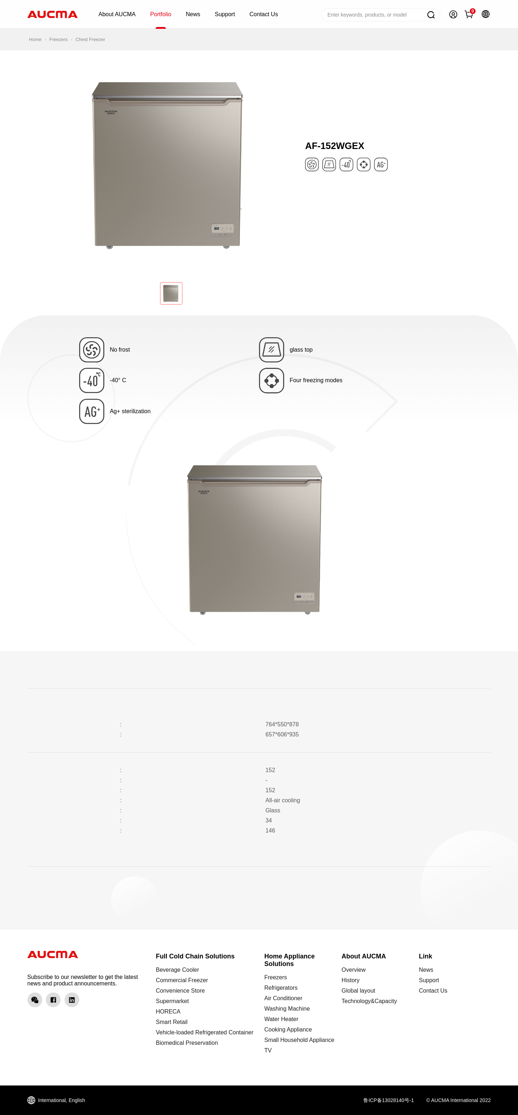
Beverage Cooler (177, 970)
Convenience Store (180, 991)
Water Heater (281, 1019)
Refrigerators (280, 988)
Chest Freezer (90, 39)
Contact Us (433, 991)
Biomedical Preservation (187, 1043)
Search (431, 15)
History (351, 980)
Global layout (358, 991)
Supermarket (172, 1001)
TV (268, 1050)
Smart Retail (171, 1022)
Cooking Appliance (288, 1029)
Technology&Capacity (369, 1001)
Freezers (58, 39)
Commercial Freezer (182, 980)
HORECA (168, 1011)
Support (429, 980)
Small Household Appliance (299, 1040)
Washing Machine (287, 1009)
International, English (61, 1100)
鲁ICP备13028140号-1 (388, 1100)
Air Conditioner (283, 998)
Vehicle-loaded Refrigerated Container (204, 1032)
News (426, 970)
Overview (354, 970)
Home (35, 39)
